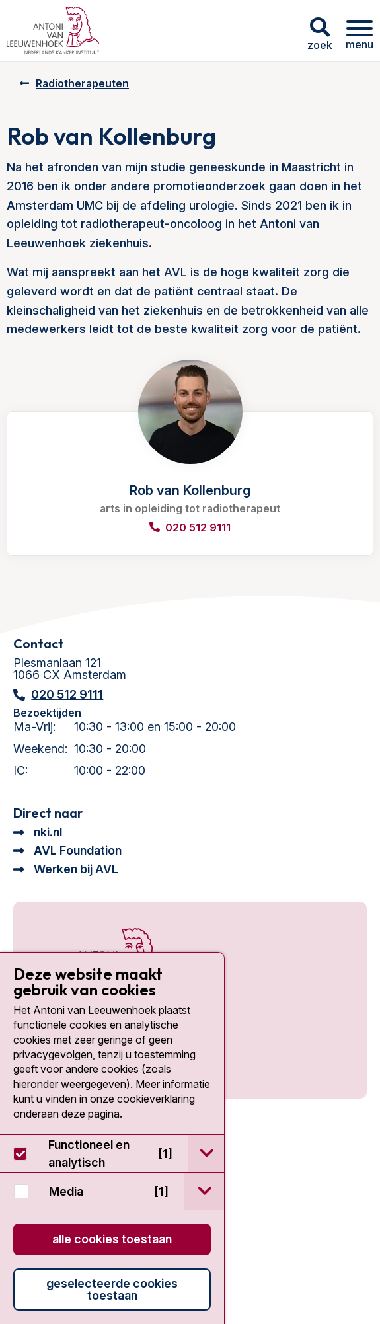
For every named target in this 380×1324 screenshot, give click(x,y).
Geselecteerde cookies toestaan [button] (112, 1289)
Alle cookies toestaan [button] (112, 1239)
